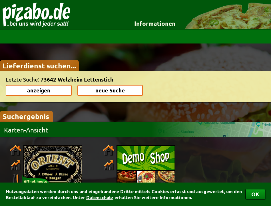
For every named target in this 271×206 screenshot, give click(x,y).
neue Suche (110, 90)
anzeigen (38, 90)
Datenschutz (99, 197)
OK (255, 194)
